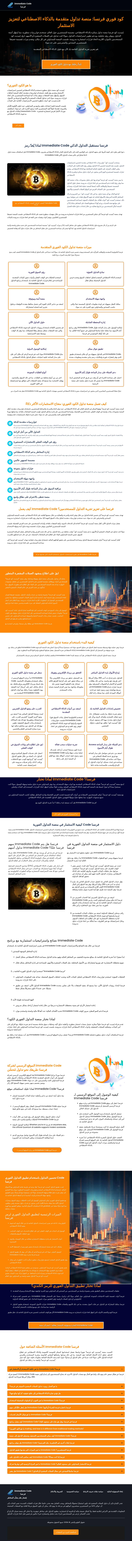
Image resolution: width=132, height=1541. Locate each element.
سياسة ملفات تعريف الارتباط (93, 1492)
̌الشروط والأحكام (56, 1492)
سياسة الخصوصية (73, 1492)
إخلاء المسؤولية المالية (115, 1492)
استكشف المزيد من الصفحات (66, 1532)
